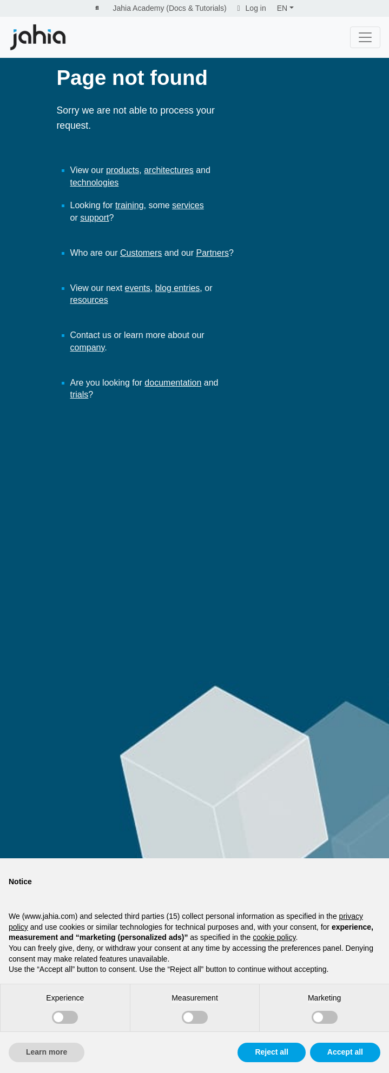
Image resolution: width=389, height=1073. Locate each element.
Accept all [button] (345, 1052)
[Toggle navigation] (365, 37)
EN (282, 8)
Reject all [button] (271, 1052)
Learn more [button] (46, 1052)
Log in (252, 8)
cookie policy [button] (274, 937)
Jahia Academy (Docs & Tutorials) (169, 8)
